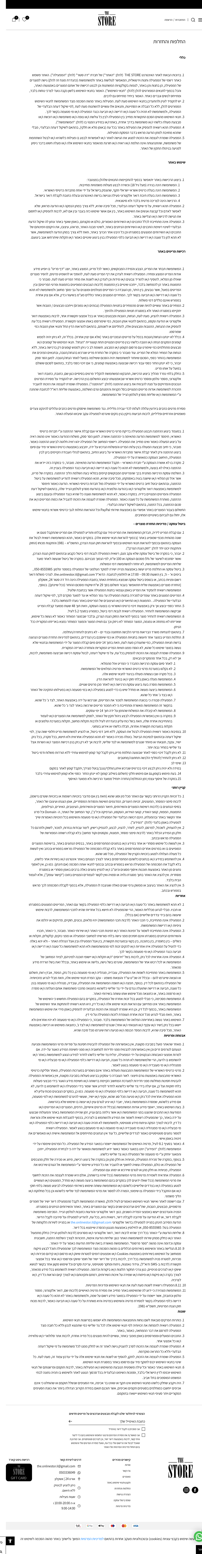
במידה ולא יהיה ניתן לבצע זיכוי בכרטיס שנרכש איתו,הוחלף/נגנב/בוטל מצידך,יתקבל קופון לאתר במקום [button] (109, 768)
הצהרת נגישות (118, 1494)
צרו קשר (120, 1470)
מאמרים (121, 1476)
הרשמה (162, 19)
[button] (4, 1541)
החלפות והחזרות (116, 1488)
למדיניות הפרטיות (86, 1539)
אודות (122, 1464)
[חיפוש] (187, 20)
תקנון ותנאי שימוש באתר (113, 1482)
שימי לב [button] (170, 763)
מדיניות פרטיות (117, 1506)
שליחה (64, 1421)
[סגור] (199, 1533)
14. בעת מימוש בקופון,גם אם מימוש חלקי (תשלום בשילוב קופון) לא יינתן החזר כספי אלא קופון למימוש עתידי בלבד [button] (102, 773)
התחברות (174, 19)
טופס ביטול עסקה (116, 1500)
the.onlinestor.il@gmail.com (85, 1222)
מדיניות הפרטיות (116, 1447)
